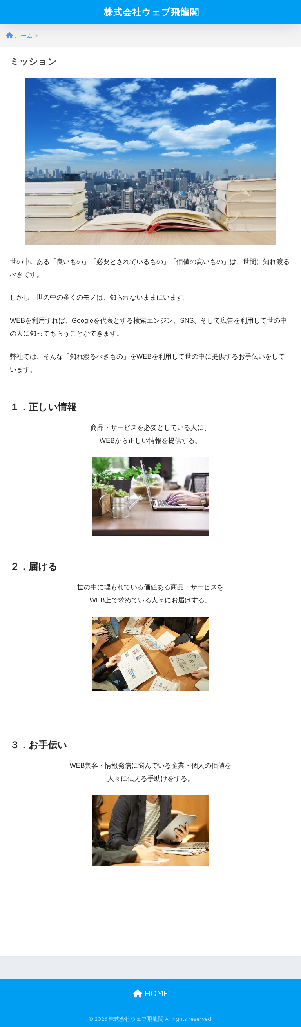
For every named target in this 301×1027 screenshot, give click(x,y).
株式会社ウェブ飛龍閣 (151, 12)
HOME (150, 993)
